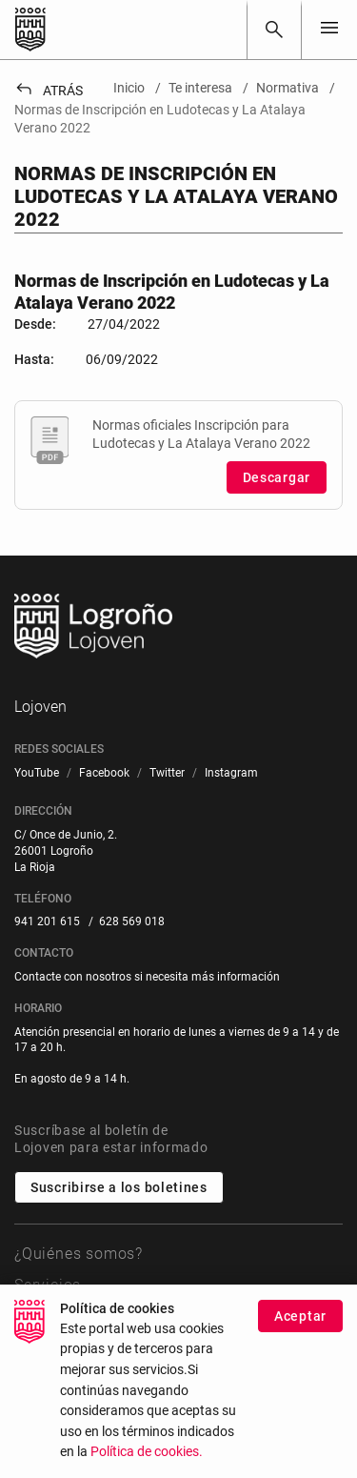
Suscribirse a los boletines (119, 1187)
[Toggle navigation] (329, 29)
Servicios (47, 1285)
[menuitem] (36, 773)
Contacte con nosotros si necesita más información (147, 976)
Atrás (48, 90)
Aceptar (300, 1324)
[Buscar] (274, 29)
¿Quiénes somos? (78, 1254)
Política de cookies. (146, 1460)
